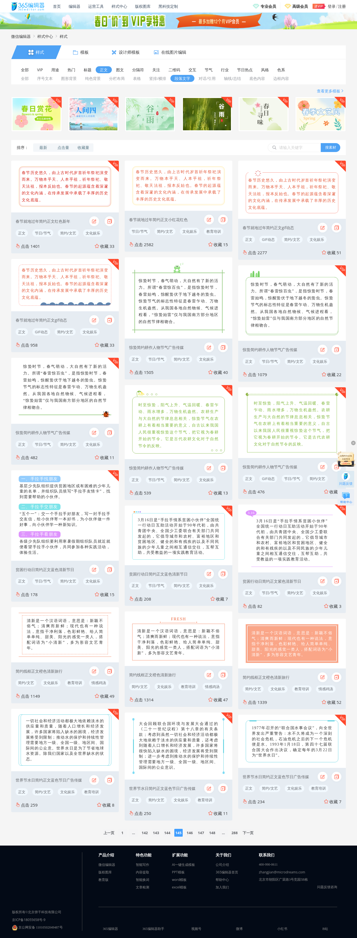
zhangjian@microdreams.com (282, 872)
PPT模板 (178, 872)
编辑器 (74, 6)
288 (234, 832)
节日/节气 (43, 233)
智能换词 (142, 879)
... (133, 832)
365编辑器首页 (227, 872)
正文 (21, 233)
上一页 (108, 832)
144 (167, 832)
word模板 (179, 879)
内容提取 (142, 872)
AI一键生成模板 (183, 864)
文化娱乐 (93, 233)
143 (156, 832)
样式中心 (119, 6)
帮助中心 (222, 879)
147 (201, 832)
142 (145, 832)
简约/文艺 (68, 233)
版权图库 (143, 6)
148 (212, 832)
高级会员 (300, 6)
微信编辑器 (21, 36)
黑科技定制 (168, 6)
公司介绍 (222, 864)
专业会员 (268, 6)
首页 (57, 6)
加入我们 (222, 887)
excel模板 (179, 887)
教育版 (103, 879)
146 (190, 832)
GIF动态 (41, 331)
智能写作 (142, 864)
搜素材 (330, 147)
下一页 (248, 832)
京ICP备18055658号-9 (28, 919)
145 (178, 832)
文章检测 (142, 887)
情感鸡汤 (98, 682)
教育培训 (74, 682)
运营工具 (96, 6)
